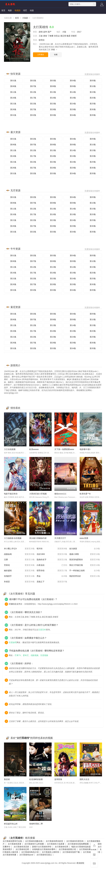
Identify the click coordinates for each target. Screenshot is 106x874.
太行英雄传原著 (14, 844)
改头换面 (84, 548)
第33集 (53, 115)
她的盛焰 (19, 570)
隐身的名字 (52, 559)
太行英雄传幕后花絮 (87, 849)
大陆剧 (25, 18)
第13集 (53, 92)
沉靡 (19, 559)
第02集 (33, 80)
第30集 (93, 109)
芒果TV (18, 655)
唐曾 (45, 36)
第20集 (93, 98)
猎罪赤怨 (52, 570)
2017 (79, 32)
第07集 (33, 86)
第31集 (13, 115)
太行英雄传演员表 (21, 847)
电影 (10, 10)
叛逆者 (7, 779)
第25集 (93, 103)
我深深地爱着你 (84, 559)
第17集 (33, 98)
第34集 (73, 115)
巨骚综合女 (13, 604)
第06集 (13, 86)
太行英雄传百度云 (44, 855)
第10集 (93, 86)
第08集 (53, 86)
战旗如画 (19, 554)
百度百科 (42, 630)
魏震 (68, 36)
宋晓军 (74, 36)
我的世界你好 (84, 576)
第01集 (13, 80)
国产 (49, 32)
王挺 (41, 36)
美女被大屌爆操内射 (38, 538)
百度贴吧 (13, 642)
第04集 (73, 80)
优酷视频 (34, 655)
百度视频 (44, 655)
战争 (45, 32)
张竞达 (57, 36)
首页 (3, 10)
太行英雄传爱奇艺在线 (12, 841)
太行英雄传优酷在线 (34, 841)
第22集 (33, 103)
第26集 (13, 109)
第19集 (73, 98)
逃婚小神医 (84, 554)
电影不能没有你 (11, 494)
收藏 (55, 55)
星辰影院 (80, 863)
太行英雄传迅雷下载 (71, 852)
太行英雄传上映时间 (50, 852)
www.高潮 (84, 538)
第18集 (53, 98)
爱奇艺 (26, 655)
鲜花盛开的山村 (11, 824)
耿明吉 (42, 40)
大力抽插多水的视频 (12, 538)
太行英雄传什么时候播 (34, 844)
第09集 (73, 86)
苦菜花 (19, 565)
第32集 (33, 115)
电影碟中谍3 (85, 449)
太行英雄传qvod (26, 855)
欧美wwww (34, 449)
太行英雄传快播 (9, 855)
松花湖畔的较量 (36, 779)
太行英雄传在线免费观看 (78, 844)
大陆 (64, 32)
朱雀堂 (19, 581)
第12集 (33, 92)
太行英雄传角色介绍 (30, 852)
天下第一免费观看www (64, 449)
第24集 (73, 103)
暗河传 (52, 548)
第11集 (13, 92)
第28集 (53, 109)
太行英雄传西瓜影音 (54, 841)
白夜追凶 (52, 565)
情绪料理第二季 (36, 824)
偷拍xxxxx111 (60, 494)
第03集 (53, 80)
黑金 (52, 576)
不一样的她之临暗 (84, 570)
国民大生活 (84, 779)
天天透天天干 (60, 538)
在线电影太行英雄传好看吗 (43, 849)
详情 (54, 49)
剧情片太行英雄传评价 (41, 847)
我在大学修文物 (84, 565)
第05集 (93, 80)
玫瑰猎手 (19, 576)
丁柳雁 (50, 36)
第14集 (73, 92)
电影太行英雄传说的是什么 (83, 847)
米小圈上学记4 (19, 548)
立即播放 (40, 55)
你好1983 (52, 554)
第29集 (73, 109)
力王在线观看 (10, 449)
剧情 (41, 32)
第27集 (33, 109)
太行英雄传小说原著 (55, 844)
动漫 (32, 10)
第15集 (93, 92)
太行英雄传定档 (22, 849)
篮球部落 (58, 779)
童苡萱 (63, 36)
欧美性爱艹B (85, 494)
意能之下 (52, 581)
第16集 (13, 98)
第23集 (53, 103)
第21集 (13, 103)
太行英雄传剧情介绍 (67, 849)
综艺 (25, 10)
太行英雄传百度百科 (75, 841)
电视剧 (17, 10)
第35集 (93, 115)
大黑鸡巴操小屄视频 (38, 494)
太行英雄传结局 (61, 847)
